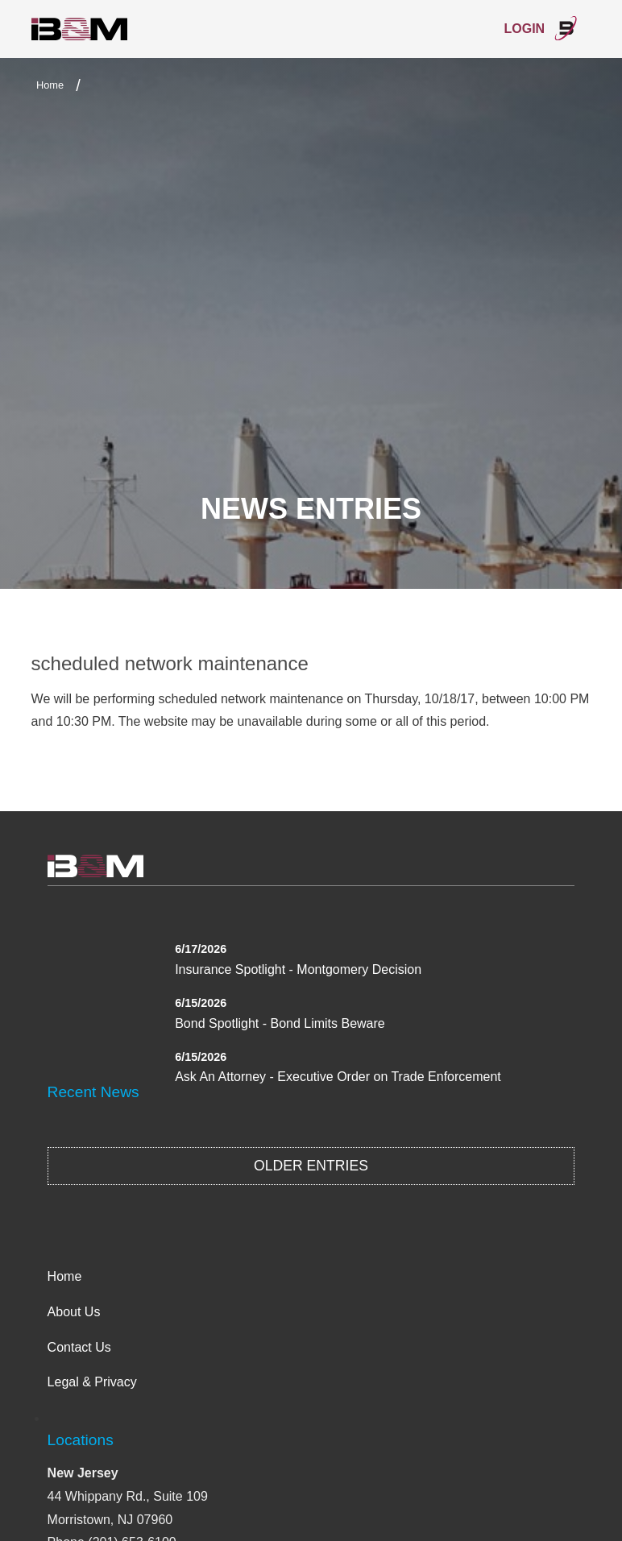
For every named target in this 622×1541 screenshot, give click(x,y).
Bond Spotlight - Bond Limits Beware (280, 1023)
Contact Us (79, 1347)
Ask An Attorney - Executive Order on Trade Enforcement (338, 1076)
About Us (74, 1312)
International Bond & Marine (79, 29)
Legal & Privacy (92, 1382)
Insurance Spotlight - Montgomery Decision (298, 969)
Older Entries (311, 1166)
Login (541, 28)
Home (50, 85)
